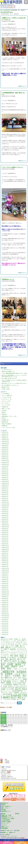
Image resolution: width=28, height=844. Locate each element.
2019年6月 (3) (5, 579)
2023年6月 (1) (5, 490)
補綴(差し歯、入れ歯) (6, 815)
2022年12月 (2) (5, 502)
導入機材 (4, 809)
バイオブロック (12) (6, 397)
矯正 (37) (4, 418)
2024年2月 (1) (5, 477)
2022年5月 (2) (5, 515)
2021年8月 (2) (5, 530)
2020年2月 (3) (5, 564)
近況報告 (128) (5, 420)
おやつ (4, 640)
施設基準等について (6, 811)
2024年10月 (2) (5, 464)
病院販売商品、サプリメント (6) (9, 416)
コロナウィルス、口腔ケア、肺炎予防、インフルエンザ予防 (13, 649)
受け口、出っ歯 (17, 657)
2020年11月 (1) (5, 547)
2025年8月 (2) (5, 447)
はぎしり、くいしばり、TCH (12, 640)
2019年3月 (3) (5, 585)
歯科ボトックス (5, 826)
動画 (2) (3, 412)
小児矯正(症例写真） (6, 820)
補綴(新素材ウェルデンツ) (7, 816)
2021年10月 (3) (5, 526)
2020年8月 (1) (5, 553)
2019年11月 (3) (5, 570)
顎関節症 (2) (4, 425)
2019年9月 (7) (5, 574)
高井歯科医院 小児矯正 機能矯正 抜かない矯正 (14, 697)
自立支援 (20, 686)
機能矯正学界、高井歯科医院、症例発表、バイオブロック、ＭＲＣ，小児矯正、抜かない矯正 (14, 675)
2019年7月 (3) (5, 577)
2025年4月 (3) (5, 454)
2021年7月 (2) (5, 532)
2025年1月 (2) (5, 458)
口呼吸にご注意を (6, 389)
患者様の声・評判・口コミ (7, 830)
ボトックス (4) (5, 403)
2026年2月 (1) (5, 436)
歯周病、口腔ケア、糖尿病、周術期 (17, 677)
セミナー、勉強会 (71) (7, 395)
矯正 (19, 684)
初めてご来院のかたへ (7, 806)
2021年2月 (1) (5, 541)
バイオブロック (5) (6, 399)
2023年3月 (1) (5, 496)
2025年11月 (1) (5, 441)
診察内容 (3, 813)
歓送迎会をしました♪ (8, 279)
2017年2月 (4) (5, 632)
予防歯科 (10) (5, 406)
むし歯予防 (21, 640)
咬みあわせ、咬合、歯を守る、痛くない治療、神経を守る (13, 659)
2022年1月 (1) (5, 522)
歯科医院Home (4, 803)
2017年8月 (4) (5, 621)
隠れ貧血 (21, 692)
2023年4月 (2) (5, 494)
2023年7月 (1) (5, 488)
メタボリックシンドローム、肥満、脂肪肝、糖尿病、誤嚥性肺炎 (14, 656)
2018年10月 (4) (5, 594)
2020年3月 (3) (5, 562)
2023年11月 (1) (5, 483)
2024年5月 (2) (5, 473)
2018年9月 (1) (5, 596)
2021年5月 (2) (5, 536)
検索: (2, 702)
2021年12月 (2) (5, 524)
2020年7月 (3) (5, 555)
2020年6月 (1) (5, 557)
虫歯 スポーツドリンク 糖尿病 (8, 690)
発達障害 (19, 682)
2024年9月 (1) (5, 466)
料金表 (17, 813)
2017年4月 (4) (5, 628)
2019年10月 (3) (5, 572)
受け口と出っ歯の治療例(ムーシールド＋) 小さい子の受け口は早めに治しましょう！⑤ (14, 376)
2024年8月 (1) (5, 468)
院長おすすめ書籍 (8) (6, 423)
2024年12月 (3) (5, 460)
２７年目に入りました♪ (7, 369)
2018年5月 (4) (5, 604)
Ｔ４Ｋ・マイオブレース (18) (8, 427)
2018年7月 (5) (5, 600)
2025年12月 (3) (5, 439)
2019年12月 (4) (5, 568)
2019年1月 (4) (5, 589)
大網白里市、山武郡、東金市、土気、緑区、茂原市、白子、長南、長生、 (13, 665)
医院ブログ (12, 832)
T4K (7, 639)
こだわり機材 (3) (5, 393)
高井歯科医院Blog (6, 12)
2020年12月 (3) (5, 545)
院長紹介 (4, 804)
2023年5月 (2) (5, 492)
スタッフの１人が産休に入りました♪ (12, 167)
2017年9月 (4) (5, 619)
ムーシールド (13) (6, 404)
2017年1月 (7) (5, 634)
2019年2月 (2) (5, 587)
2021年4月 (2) (5, 538)
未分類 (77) (4, 414)
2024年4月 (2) (5, 475)
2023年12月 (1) (5, 481)
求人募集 (17, 830)
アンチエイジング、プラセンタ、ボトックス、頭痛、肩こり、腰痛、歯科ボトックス (14, 645)
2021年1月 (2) (5, 543)
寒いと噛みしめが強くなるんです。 (10, 378)
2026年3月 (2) (5, 434)
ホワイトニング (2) (6, 401)
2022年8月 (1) (5, 509)
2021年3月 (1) (5, 540)
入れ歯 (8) (4, 410)
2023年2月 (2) (5, 498)
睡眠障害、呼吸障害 (12, 684)
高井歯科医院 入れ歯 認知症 (13, 694)
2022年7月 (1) (5, 511)
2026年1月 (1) (5, 437)
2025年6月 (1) (5, 451)
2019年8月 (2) (5, 576)
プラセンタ (4, 825)
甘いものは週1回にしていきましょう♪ (10, 385)
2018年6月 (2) (5, 602)
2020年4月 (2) (5, 560)
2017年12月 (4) (5, 613)
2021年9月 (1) (5, 528)
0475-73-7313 (7, 773)
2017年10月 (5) (5, 617)
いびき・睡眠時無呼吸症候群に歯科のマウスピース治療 (14, 373)
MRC (5, 639)
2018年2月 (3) (5, 610)
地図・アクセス (5, 808)
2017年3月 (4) (5, 630)
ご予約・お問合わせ (5, 834)
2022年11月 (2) (5, 504)
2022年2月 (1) (5, 521)
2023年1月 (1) (5, 500)
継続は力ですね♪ (5, 387)
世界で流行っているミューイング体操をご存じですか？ (14, 383)
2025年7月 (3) (5, 449)
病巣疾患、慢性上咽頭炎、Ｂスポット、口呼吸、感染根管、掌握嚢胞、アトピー (14, 681)
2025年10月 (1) (5, 443)
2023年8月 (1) (5, 487)
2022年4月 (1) (5, 517)
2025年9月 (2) (5, 445)
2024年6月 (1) (5, 471)
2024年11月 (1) (5, 462)
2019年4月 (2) (5, 583)
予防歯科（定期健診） (7, 821)
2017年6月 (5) (5, 625)
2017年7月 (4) (5, 623)
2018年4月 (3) (5, 606)
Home (1, 10)
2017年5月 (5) (5, 627)
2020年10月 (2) (5, 549)
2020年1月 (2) (5, 566)
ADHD (2, 639)
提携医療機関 (5, 828)
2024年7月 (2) (5, 470)
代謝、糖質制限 (9, 657)
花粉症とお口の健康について (8, 371)
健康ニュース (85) (6, 408)
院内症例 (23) (5, 421)
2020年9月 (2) (5, 551)
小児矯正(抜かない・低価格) (8, 818)
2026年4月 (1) (5, 432)
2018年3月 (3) (5, 608)
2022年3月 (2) (5, 519)
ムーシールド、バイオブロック (10, 654)
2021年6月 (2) (5, 534)
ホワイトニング (5, 823)
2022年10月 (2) (5, 505)
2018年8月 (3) (5, 598)
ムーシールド (24, 652)
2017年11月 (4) (5, 615)
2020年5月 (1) (5, 558)
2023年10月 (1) (5, 485)
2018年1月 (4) (5, 611)
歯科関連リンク (4, 832)
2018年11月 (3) (5, 593)
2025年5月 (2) (5, 453)
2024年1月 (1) (5, 479)
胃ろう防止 (16, 686)
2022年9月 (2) (5, 507)
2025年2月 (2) (5, 456)
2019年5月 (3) (5, 581)
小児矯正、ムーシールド (18, 668)
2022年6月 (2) (5, 513)
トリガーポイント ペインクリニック (10, 651)
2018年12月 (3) (5, 591)
